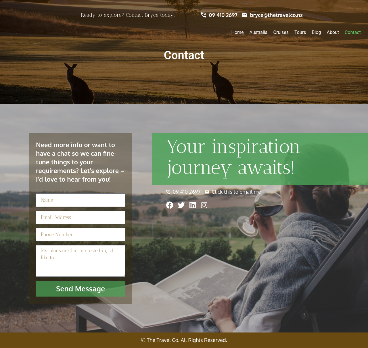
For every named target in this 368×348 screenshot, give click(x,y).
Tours (300, 32)
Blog (316, 32)
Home (237, 32)
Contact (353, 32)
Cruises (281, 32)
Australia (259, 32)
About (333, 32)
